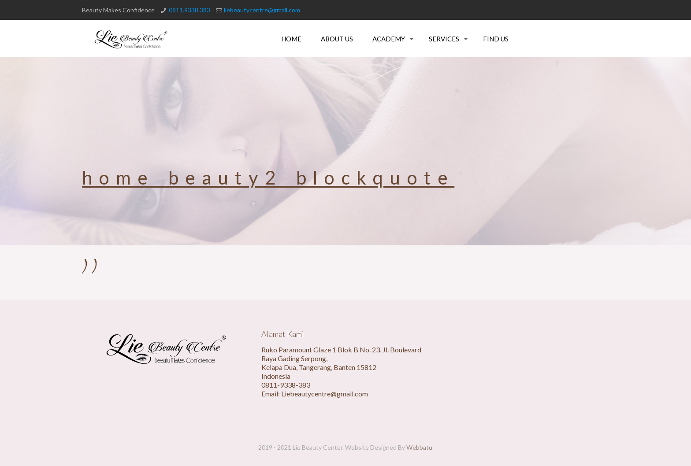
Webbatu (419, 447)
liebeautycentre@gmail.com (262, 10)
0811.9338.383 (189, 10)
